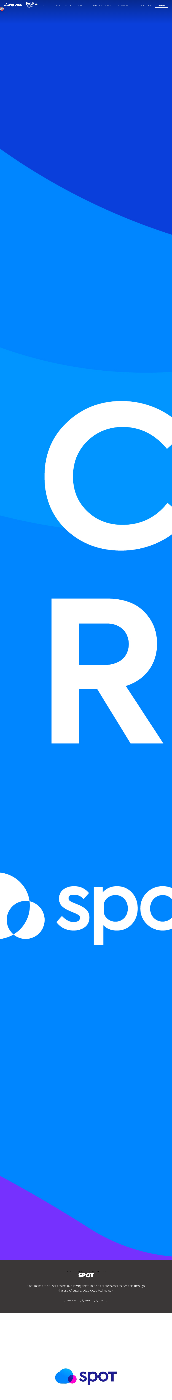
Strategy (79, 5)
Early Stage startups (103, 5)
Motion (68, 5)
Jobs (150, 5)
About (142, 5)
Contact (161, 5)
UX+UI (58, 5)
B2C (44, 5)
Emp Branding (123, 5)
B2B (51, 5)
